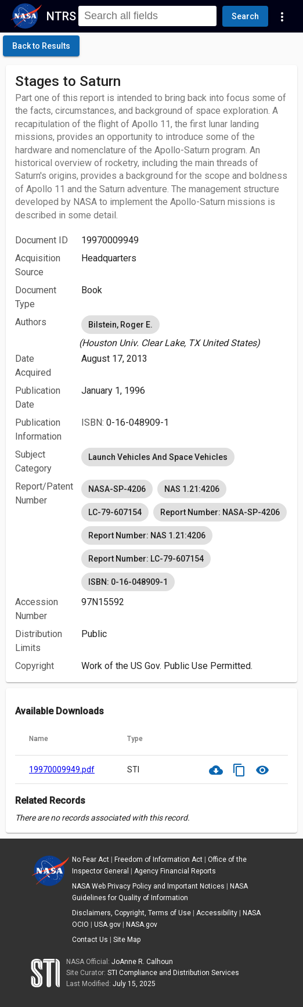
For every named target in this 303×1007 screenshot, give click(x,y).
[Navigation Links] (282, 16)
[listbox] (184, 331)
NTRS (61, 16)
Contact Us (90, 940)
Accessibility (216, 913)
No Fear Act (90, 859)
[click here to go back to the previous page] (41, 45)
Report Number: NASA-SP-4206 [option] (220, 512)
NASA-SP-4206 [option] (117, 489)
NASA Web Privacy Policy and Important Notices (148, 886)
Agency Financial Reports (175, 871)
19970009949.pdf (62, 769)
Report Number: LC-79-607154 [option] (146, 558)
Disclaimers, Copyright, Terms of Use (131, 913)
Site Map (126, 940)
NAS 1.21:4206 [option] (191, 489)
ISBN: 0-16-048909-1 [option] (128, 582)
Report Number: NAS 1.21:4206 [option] (146, 535)
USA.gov (107, 924)
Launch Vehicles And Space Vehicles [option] (158, 457)
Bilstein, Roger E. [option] (120, 324)
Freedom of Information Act (158, 859)
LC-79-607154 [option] (115, 512)
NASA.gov (141, 924)
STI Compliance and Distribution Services (173, 973)
